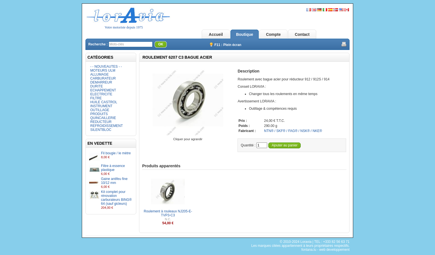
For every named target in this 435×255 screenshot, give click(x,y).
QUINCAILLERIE (103, 118)
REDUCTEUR (100, 122)
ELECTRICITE (101, 94)
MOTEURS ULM (102, 70)
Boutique (244, 34)
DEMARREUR (101, 82)
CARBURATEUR (103, 78)
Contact (302, 34)
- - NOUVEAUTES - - (106, 67)
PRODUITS (99, 114)
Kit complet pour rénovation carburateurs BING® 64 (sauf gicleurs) (116, 198)
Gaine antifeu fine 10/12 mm (114, 181)
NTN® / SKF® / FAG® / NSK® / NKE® (293, 131)
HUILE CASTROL (103, 102)
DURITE (96, 86)
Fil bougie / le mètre (116, 153)
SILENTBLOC (100, 130)
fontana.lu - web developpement (325, 250)
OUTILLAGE (99, 110)
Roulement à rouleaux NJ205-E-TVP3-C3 (168, 213)
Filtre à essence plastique (113, 168)
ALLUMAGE (99, 74)
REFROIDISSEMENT (106, 126)
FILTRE (96, 98)
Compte (273, 34)
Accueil (216, 34)
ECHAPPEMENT (103, 90)
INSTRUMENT (101, 106)
